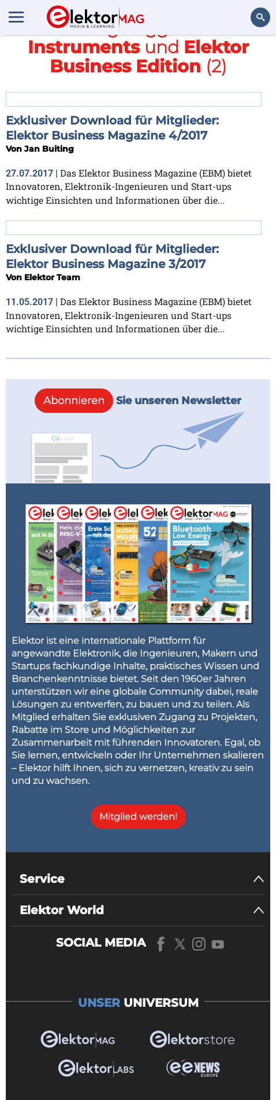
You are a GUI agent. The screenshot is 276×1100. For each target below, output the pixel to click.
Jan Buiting (49, 149)
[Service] (142, 879)
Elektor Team (52, 277)
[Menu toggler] (16, 16)
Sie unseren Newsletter (138, 400)
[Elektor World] (142, 910)
